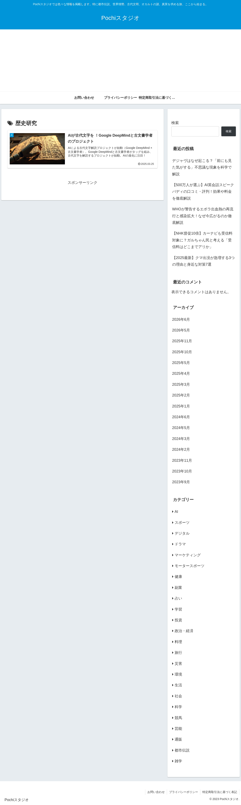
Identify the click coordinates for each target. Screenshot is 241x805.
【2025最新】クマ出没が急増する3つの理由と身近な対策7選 (203, 261)
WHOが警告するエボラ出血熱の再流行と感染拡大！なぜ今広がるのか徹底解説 (202, 216)
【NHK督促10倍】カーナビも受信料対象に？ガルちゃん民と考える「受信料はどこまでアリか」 (202, 240)
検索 (175, 123)
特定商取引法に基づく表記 (219, 792)
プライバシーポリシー (183, 792)
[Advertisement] (120, 60)
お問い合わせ (156, 792)
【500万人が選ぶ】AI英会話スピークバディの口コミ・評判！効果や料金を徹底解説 (203, 191)
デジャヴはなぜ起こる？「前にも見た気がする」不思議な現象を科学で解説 (202, 167)
